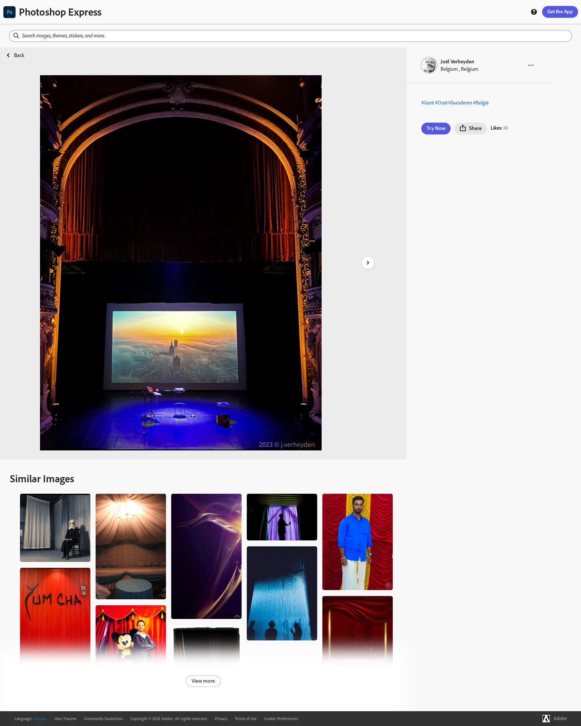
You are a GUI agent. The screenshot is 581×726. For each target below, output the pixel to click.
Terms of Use (246, 718)
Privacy (221, 718)
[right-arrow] (368, 263)
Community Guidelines (103, 718)
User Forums (65, 718)
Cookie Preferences (281, 718)
